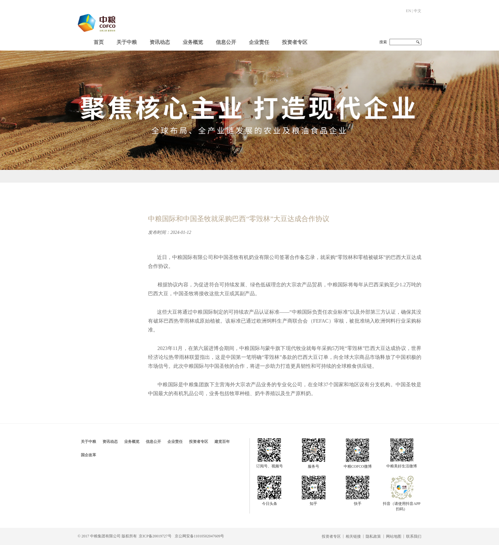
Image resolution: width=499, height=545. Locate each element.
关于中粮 (126, 42)
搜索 (383, 42)
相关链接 (353, 536)
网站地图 (393, 536)
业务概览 (193, 42)
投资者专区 (294, 42)
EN (408, 11)
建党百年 (222, 441)
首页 (99, 42)
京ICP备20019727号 (155, 536)
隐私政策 (373, 536)
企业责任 (259, 42)
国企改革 (88, 455)
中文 (417, 11)
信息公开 (226, 42)
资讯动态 (160, 42)
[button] (126, 41)
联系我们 (413, 536)
